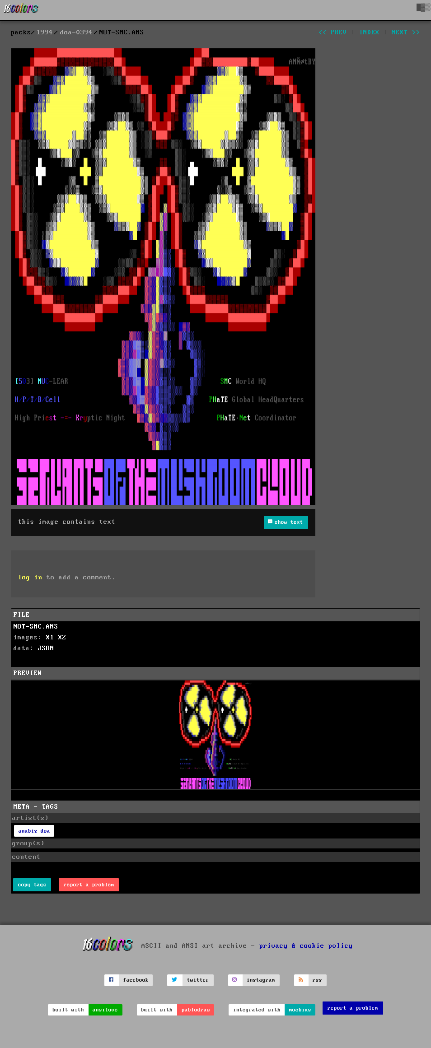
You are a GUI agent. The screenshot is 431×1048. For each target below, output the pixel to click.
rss (317, 980)
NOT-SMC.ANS (36, 626)
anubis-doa (34, 831)
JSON (46, 648)
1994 (45, 32)
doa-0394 (76, 32)
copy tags (32, 885)
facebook (136, 980)
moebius (300, 1010)
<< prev (333, 32)
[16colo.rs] (21, 10)
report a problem (89, 885)
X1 (50, 637)
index (369, 32)
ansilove (105, 1010)
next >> (406, 32)
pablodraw (196, 1010)
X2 (62, 637)
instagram (261, 980)
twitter (198, 980)
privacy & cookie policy (306, 945)
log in (30, 577)
